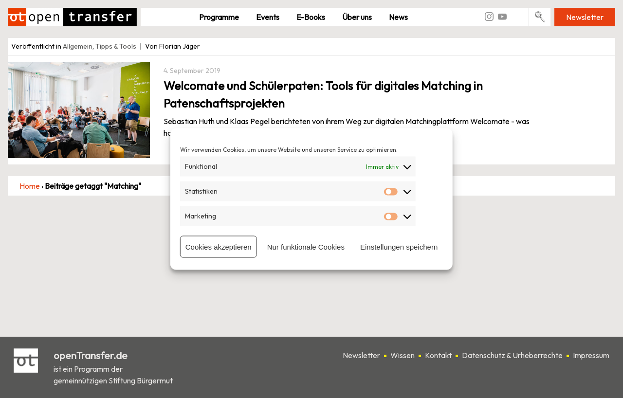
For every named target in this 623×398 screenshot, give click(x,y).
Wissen (402, 355)
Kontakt (438, 355)
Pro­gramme (219, 17)
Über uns (357, 17)
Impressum (591, 355)
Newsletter (585, 17)
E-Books (310, 17)
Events (267, 17)
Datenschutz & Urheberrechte (512, 355)
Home (29, 186)
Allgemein (77, 46)
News (398, 17)
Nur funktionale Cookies (306, 246)
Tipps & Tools (115, 46)
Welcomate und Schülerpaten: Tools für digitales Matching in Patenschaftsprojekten (323, 94)
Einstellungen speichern (399, 246)
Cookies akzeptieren (218, 246)
